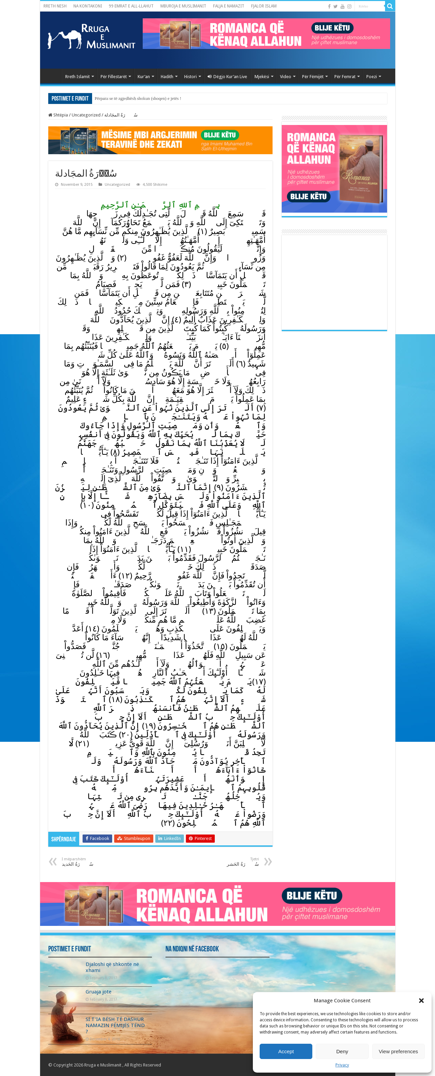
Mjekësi (262, 76)
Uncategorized (86, 115)
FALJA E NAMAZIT (228, 6)
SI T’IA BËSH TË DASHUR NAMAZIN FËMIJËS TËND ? (115, 1025)
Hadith (167, 76)
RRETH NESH (55, 6)
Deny (342, 1051)
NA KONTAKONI (87, 6)
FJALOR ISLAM (264, 6)
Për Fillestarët (114, 76)
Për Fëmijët (313, 76)
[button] (421, 1000)
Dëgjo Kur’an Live (227, 76)
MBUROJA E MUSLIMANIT (183, 6)
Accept (286, 1051)
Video (285, 76)
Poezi (371, 76)
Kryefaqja (52, 76)
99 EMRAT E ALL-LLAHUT (131, 6)
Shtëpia (58, 115)
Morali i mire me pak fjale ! (119, 98)
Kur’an (144, 76)
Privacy (342, 1065)
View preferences (398, 1051)
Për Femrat (344, 76)
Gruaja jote (98, 992)
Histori (190, 76)
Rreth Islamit (77, 76)
